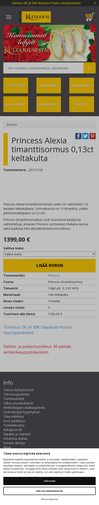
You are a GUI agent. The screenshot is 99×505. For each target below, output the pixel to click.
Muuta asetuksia (49, 499)
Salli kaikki (49, 481)
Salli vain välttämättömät (49, 491)
